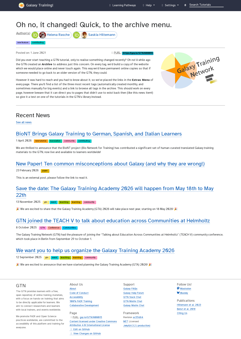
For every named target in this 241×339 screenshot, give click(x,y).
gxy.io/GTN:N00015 (91, 317)
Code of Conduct (79, 293)
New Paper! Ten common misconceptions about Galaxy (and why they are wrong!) (110, 164)
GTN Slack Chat (132, 297)
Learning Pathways (122, 6)
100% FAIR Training (81, 301)
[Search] (206, 4)
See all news (24, 122)
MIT (125, 321)
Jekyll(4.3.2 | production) (136, 325)
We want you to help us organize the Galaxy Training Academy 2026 (95, 250)
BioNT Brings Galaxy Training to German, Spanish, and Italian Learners (99, 134)
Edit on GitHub (80, 329)
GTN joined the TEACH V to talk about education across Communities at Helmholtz (113, 221)
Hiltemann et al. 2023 (189, 305)
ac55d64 (138, 317)
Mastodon (185, 289)
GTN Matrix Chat (132, 301)
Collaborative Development (84, 305)
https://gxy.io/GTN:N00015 (138, 53)
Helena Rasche (51, 35)
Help (147, 6)
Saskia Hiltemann (94, 35)
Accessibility (76, 297)
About (73, 289)
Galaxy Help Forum (133, 293)
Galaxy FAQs (130, 289)
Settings (168, 6)
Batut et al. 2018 (186, 309)
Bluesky (183, 293)
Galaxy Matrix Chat (133, 305)
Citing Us (182, 313)
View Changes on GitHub (85, 333)
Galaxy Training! (36, 5)
